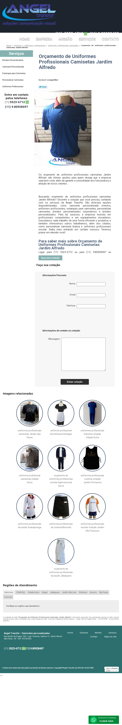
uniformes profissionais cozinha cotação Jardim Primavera (92, 479)
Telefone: (86, 306)
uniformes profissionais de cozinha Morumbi (61, 526)
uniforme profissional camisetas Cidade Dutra (29, 479)
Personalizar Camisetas (13, 80)
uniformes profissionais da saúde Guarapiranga (29, 526)
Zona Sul (8, 597)
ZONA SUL (20, 592)
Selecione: (8, 592)
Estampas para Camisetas (14, 73)
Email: (88, 295)
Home (24, 39)
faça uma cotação (50, 258)
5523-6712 (73, 33)
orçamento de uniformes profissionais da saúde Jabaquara (61, 572)
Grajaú (45, 592)
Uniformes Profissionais (13, 86)
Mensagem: (77, 354)
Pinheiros (83, 592)
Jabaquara (55, 592)
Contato (110, 39)
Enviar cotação (75, 382)
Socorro (93, 592)
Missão (65, 39)
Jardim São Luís (69, 592)
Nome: (87, 284)
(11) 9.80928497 (104, 33)
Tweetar (43, 86)
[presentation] (62, 319)
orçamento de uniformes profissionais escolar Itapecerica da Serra (61, 480)
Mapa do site (110, 636)
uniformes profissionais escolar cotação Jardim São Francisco (92, 527)
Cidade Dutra (33, 592)
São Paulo (103, 592)
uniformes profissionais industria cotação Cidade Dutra (92, 434)
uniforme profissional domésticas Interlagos (61, 432)
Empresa (44, 39)
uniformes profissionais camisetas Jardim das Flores (29, 434)
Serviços (87, 39)
